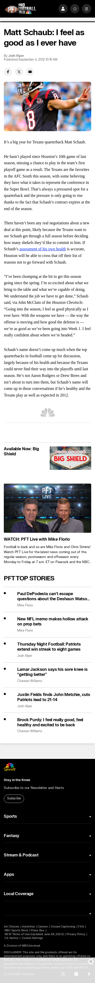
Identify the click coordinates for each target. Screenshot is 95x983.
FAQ (81, 927)
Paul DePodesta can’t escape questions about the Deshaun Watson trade (53, 596)
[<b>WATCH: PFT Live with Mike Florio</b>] (47, 508)
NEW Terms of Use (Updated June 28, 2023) (34, 934)
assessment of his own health (42, 249)
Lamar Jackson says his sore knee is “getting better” (52, 672)
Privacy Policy (76, 934)
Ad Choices (11, 927)
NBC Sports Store (16, 930)
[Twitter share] (19, 72)
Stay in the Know (17, 780)
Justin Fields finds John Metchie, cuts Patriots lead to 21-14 (53, 697)
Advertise (28, 927)
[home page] (20, 8)
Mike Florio (25, 605)
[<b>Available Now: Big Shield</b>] (70, 458)
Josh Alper (16, 56)
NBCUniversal (31, 946)
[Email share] (30, 72)
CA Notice (11, 938)
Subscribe (14, 798)
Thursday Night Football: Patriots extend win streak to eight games (49, 647)
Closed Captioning (63, 927)
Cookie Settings (32, 938)
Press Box (37, 930)
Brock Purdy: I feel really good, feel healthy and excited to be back (50, 722)
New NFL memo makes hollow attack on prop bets (52, 622)
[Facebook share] (8, 72)
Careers (42, 927)
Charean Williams (29, 681)
